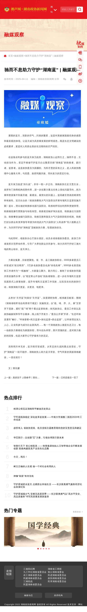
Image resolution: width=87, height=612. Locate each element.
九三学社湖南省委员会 (34, 572)
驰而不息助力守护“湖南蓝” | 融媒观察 (44, 56)
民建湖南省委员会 (32, 578)
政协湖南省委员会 (57, 578)
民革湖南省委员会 (57, 581)
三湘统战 (28, 581)
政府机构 (58, 595)
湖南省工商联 (55, 569)
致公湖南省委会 (56, 572)
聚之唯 (13, 607)
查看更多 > (78, 512)
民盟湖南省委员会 (32, 584)
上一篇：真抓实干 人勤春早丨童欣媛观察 (21, 377)
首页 (10, 56)
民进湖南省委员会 (57, 575)
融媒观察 (19, 56)
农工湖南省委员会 (32, 575)
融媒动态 (28, 595)
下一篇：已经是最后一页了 (65, 377)
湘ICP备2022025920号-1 (29, 607)
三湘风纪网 (29, 569)
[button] (38, 548)
